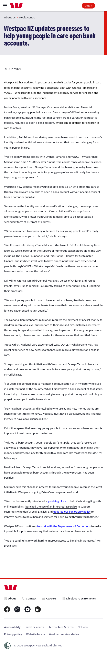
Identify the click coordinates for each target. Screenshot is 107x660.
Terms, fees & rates (61, 627)
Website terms (35, 634)
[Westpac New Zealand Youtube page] (27, 609)
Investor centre (34, 627)
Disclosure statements (79, 598)
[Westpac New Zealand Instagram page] (17, 609)
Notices (83, 627)
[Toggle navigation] (5, 5)
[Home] (16, 5)
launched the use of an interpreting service (51, 506)
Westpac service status (64, 634)
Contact (29, 598)
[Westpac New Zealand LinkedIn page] (38, 609)
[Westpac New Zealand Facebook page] (7, 609)
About (10, 598)
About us (10, 17)
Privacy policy (13, 634)
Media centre (27, 17)
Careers (49, 598)
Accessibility (12, 627)
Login (88, 5)
